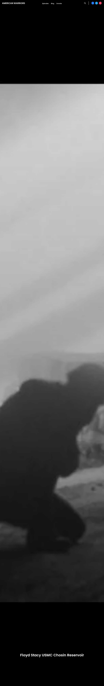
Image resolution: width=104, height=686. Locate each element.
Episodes (45, 3)
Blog (52, 3)
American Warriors (13, 3)
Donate (59, 3)
